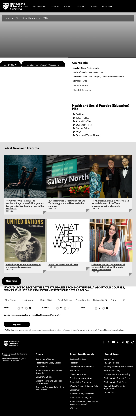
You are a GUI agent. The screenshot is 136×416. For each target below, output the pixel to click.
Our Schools (41, 367)
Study (39, 354)
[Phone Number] (82, 300)
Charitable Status (78, 375)
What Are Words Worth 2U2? (63, 265)
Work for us (75, 371)
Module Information (82, 90)
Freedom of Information (81, 378)
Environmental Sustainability (117, 375)
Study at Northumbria (26, 18)
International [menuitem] (39, 6)
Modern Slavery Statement (82, 394)
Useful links (111, 354)
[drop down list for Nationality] (100, 300)
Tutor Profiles (82, 118)
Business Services (78, 359)
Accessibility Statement (81, 382)
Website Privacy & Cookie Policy (84, 386)
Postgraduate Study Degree (48, 363)
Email (6, 308)
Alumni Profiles (83, 122)
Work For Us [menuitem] (107, 6)
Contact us (109, 359)
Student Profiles (84, 125)
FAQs (45, 18)
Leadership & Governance (82, 367)
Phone (45, 308)
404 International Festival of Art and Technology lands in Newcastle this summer (66, 203)
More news (11, 281)
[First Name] (12, 300)
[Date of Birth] (47, 300)
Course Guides (83, 128)
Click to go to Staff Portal (115, 382)
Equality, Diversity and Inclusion (118, 367)
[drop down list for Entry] (118, 300)
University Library (44, 377)
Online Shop (109, 393)
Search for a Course (45, 359)
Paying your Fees (111, 363)
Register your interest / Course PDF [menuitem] (43, 65)
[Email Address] (65, 300)
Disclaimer (75, 390)
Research (74, 363)
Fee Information (80, 86)
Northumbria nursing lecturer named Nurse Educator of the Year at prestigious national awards (110, 203)
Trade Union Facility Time (81, 398)
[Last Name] (30, 300)
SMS (83, 308)
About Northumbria (82, 354)
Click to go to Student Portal (117, 378)
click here (120, 330)
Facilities (80, 114)
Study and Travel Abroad (88, 135)
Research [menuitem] (68, 6)
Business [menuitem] (55, 6)
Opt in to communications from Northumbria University (32, 315)
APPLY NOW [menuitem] (10, 65)
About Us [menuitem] (81, 6)
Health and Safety (112, 371)
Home (8, 18)
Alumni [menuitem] (94, 6)
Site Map (74, 408)
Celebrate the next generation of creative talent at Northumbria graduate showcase (108, 267)
